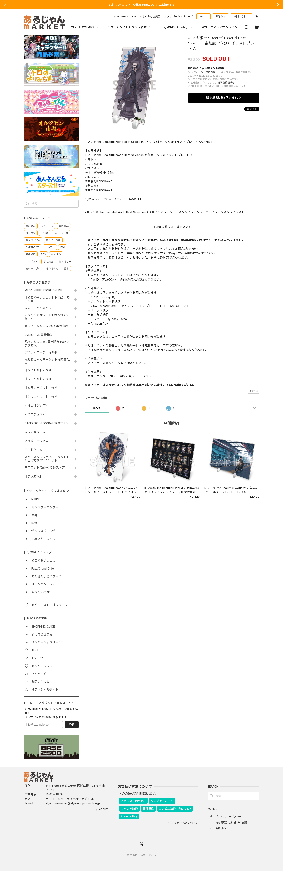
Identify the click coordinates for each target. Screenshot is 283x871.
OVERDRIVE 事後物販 (39, 335)
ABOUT (203, 16)
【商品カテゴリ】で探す (41, 388)
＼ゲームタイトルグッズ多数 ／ (131, 27)
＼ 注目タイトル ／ (178, 27)
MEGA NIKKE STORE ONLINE (44, 290)
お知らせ (220, 16)
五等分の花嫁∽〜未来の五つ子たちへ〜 (47, 317)
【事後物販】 (34, 476)
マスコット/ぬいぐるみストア (45, 467)
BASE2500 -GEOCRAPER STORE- (47, 423)
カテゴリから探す (85, 27)
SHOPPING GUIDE (126, 16)
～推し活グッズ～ (37, 405)
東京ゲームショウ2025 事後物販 (48, 326)
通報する (253, 391)
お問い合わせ (241, 16)
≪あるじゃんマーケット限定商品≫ (47, 361)
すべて (97, 408)
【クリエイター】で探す (41, 397)
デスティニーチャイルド (41, 352)
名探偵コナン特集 (37, 441)
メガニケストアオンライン (219, 27)
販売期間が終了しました (224, 98)
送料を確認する (226, 82)
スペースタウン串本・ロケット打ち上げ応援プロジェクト (47, 458)
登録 (71, 724)
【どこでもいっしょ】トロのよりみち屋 (47, 299)
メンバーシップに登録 (203, 72)
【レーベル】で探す (38, 379)
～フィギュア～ (35, 432)
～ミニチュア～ (35, 414)
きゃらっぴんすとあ (38, 308)
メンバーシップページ (180, 16)
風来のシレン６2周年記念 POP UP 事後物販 (47, 343)
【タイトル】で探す (38, 370)
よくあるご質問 (151, 16)
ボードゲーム (34, 450)
